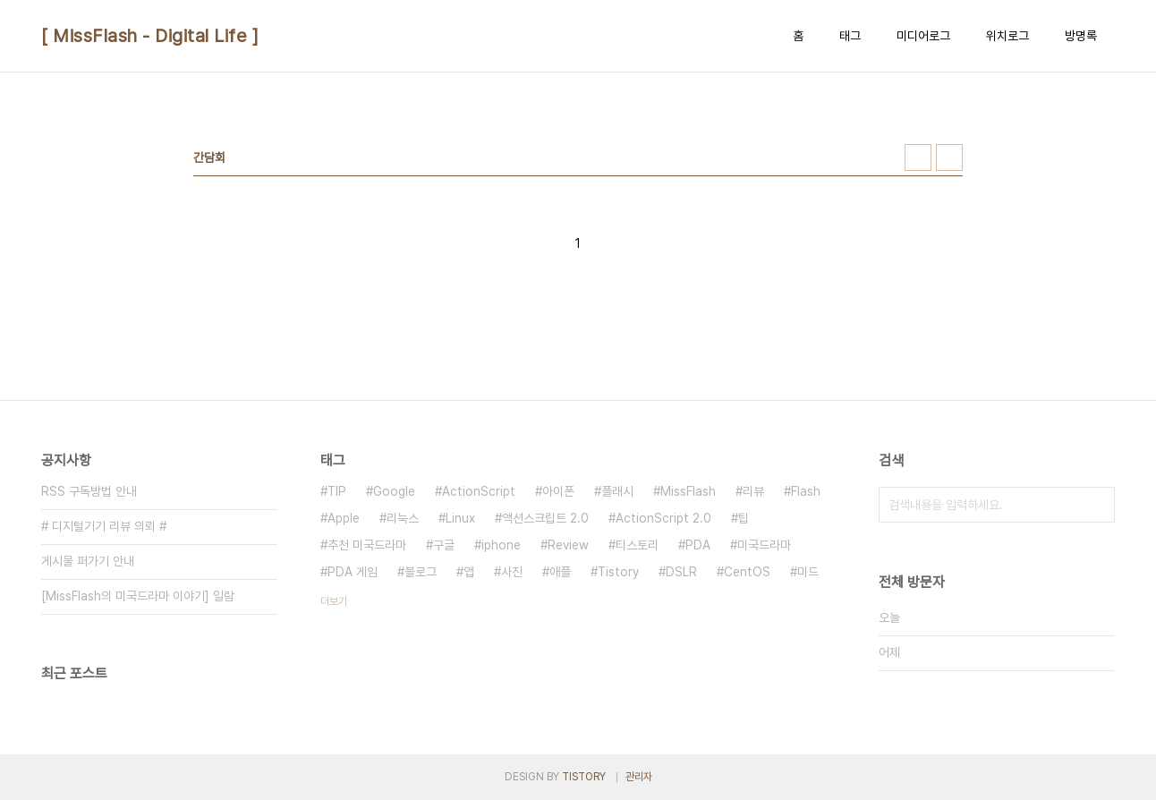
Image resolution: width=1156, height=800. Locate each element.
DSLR (681, 572)
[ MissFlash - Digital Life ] (150, 36)
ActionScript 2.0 (663, 518)
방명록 (1081, 36)
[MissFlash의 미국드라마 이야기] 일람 (137, 596)
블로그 (420, 572)
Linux (460, 518)
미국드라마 (764, 545)
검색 (1097, 505)
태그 (850, 36)
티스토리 (637, 545)
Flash (805, 491)
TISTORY (584, 776)
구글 (444, 545)
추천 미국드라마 (366, 545)
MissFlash (688, 491)
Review (568, 545)
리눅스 (403, 518)
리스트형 (949, 157)
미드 (808, 572)
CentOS (747, 572)
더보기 (333, 601)
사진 (512, 572)
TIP (336, 491)
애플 (560, 572)
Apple (343, 518)
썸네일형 (918, 157)
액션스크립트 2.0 (545, 518)
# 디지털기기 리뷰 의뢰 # (103, 526)
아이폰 (558, 491)
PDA (697, 545)
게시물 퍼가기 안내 (87, 561)
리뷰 (753, 491)
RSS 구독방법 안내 (89, 491)
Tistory (618, 572)
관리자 (638, 776)
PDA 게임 (352, 572)
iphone (501, 545)
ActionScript (478, 491)
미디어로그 (923, 36)
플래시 (617, 491)
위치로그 (1007, 36)
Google (394, 491)
